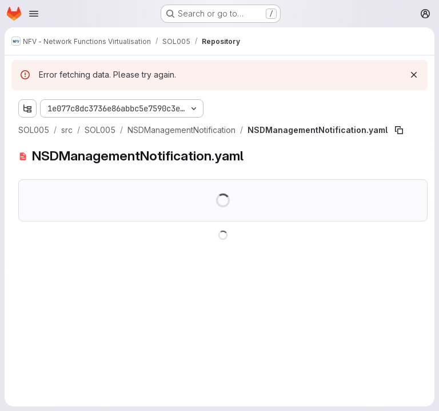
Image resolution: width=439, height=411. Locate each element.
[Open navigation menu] (34, 14)
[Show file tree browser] (27, 108)
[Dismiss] (414, 75)
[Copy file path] (399, 130)
